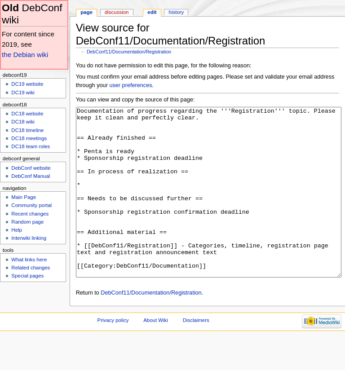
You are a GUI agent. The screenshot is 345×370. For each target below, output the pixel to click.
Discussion (116, 12)
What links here (29, 259)
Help (16, 230)
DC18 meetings (29, 138)
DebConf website (30, 168)
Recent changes (30, 213)
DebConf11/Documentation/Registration (129, 51)
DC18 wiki (23, 121)
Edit (151, 12)
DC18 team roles (30, 146)
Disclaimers (196, 354)
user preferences (130, 85)
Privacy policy (113, 354)
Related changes (30, 267)
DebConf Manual (30, 176)
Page (86, 12)
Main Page (23, 197)
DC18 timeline (27, 130)
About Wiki (155, 354)
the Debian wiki (25, 54)
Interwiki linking (28, 238)
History (176, 12)
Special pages (27, 275)
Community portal (31, 205)
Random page (27, 222)
